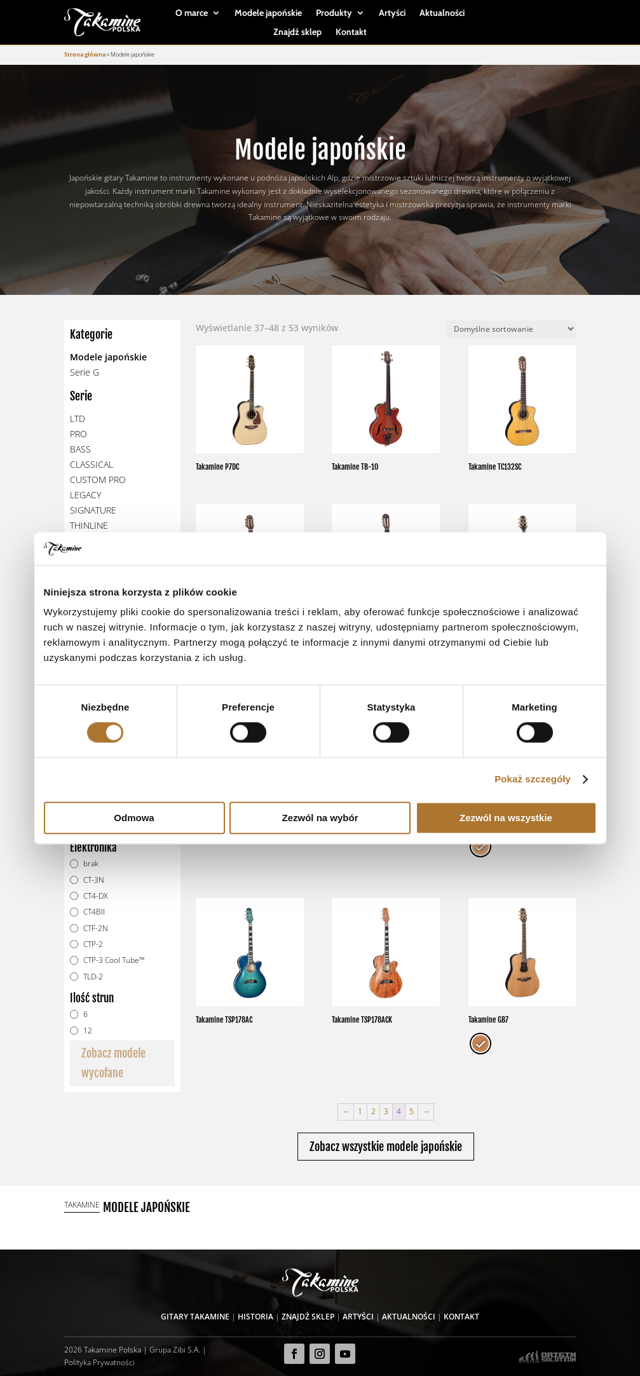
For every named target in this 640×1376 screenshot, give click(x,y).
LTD (77, 418)
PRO (78, 434)
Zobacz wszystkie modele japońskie (386, 1147)
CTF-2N (95, 928)
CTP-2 (93, 944)
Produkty (334, 13)
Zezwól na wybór (320, 817)
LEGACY (85, 495)
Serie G (84, 372)
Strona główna (85, 54)
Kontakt (351, 32)
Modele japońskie (268, 13)
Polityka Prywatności (99, 1362)
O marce (191, 13)
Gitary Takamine (195, 1316)
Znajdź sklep (297, 32)
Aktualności (442, 13)
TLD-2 (93, 976)
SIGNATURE (93, 510)
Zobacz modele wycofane (113, 1063)
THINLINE (89, 525)
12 (87, 1030)
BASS (80, 449)
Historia (255, 1316)
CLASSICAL (91, 464)
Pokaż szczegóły (532, 779)
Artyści (392, 13)
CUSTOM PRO (98, 479)
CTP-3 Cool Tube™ (114, 960)
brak (91, 863)
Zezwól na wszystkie (506, 817)
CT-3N (93, 880)
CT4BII (94, 912)
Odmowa (134, 817)
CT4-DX (95, 896)
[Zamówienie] (511, 328)
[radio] (480, 846)
